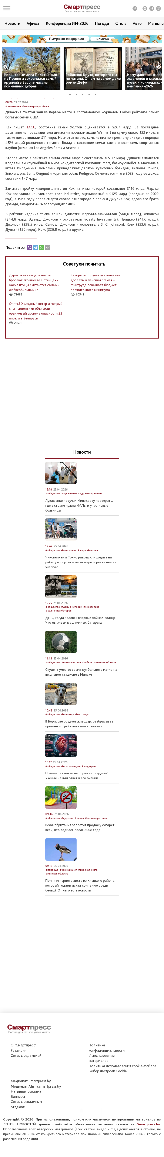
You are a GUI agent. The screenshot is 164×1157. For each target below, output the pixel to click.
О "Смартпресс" (23, 1069)
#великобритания (96, 855)
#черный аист (68, 907)
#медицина (89, 803)
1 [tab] (71, 94)
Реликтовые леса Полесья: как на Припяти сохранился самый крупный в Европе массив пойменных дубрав (30, 80)
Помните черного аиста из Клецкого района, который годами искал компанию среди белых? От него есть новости (80, 923)
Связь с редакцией (26, 1079)
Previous (5, 67)
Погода (102, 23)
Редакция (18, 1074)
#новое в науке (71, 803)
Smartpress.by (148, 1148)
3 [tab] (84, 94)
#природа (67, 751)
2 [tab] (78, 94)
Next (159, 67)
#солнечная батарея (58, 648)
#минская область (104, 700)
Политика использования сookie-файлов (122, 1089)
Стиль (120, 23)
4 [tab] (90, 94)
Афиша (33, 23)
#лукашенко (69, 531)
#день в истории (71, 644)
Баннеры (18, 1120)
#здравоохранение (90, 531)
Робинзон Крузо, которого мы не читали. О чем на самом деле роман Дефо (93, 78)
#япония (92, 587)
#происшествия (71, 700)
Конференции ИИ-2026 (67, 23)
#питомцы (81, 751)
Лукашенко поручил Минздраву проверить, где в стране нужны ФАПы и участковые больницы (79, 543)
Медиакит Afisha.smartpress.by (36, 1110)
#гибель (87, 700)
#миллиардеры (31, 143)
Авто (137, 23)
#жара (81, 587)
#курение (67, 855)
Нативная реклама (26, 1115)
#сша (45, 143)
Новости (12, 23)
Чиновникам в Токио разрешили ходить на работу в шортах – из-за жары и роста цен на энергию (80, 599)
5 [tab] (97, 94)
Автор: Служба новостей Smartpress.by (30, 134)
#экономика (13, 143)
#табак (79, 855)
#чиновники (68, 587)
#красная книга (87, 907)
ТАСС (30, 164)
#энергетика (91, 644)
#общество (52, 531)
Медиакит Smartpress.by (31, 1104)
